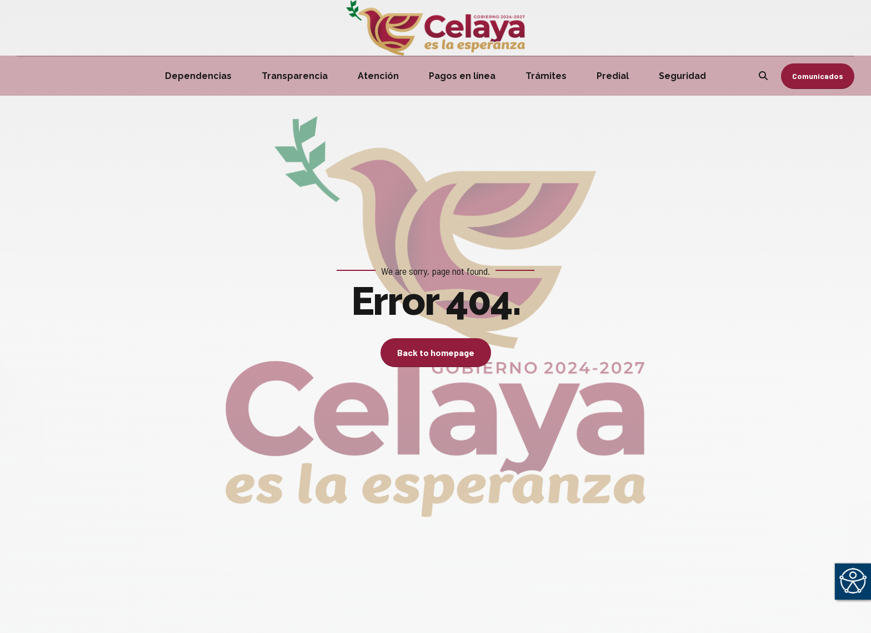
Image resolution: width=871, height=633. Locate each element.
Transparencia (295, 76)
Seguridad (682, 76)
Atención (378, 76)
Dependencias (198, 76)
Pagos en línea (462, 76)
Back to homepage (435, 352)
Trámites (546, 76)
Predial (613, 76)
